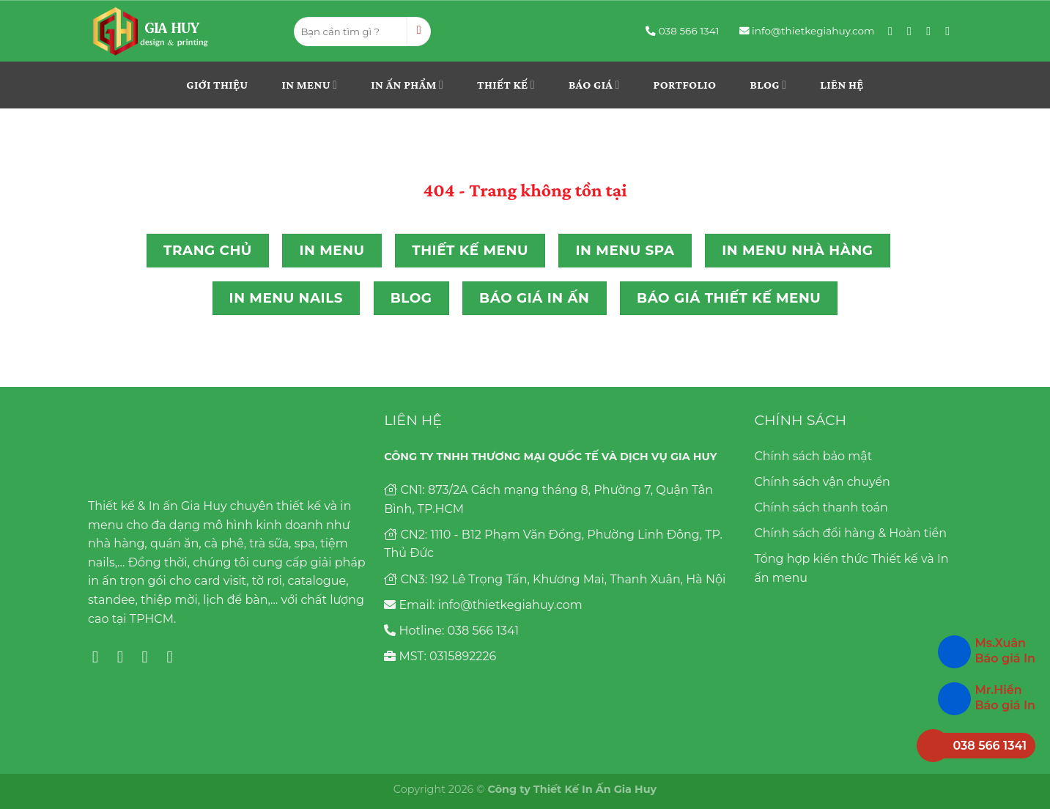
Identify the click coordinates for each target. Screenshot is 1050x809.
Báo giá (594, 85)
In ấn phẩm (407, 85)
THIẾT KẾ (506, 85)
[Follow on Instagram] (913, 30)
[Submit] (419, 31)
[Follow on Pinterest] (932, 30)
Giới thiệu (217, 84)
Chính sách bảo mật (813, 456)
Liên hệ (841, 84)
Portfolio (685, 84)
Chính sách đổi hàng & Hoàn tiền (850, 533)
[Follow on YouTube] (951, 30)
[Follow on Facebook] (894, 30)
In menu (310, 85)
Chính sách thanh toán (820, 507)
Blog (768, 85)
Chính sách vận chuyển (822, 482)
